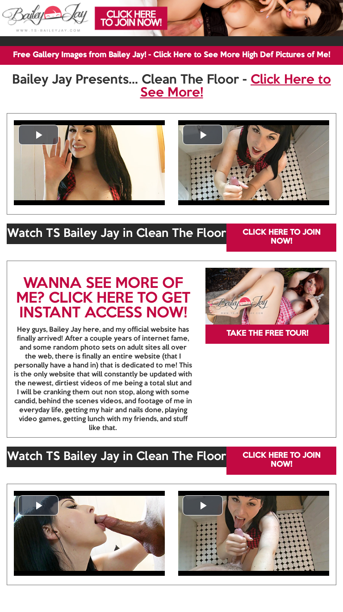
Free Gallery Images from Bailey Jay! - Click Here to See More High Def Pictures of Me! (171, 55)
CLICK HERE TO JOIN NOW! (282, 237)
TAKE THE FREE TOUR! (267, 333)
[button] (38, 135)
